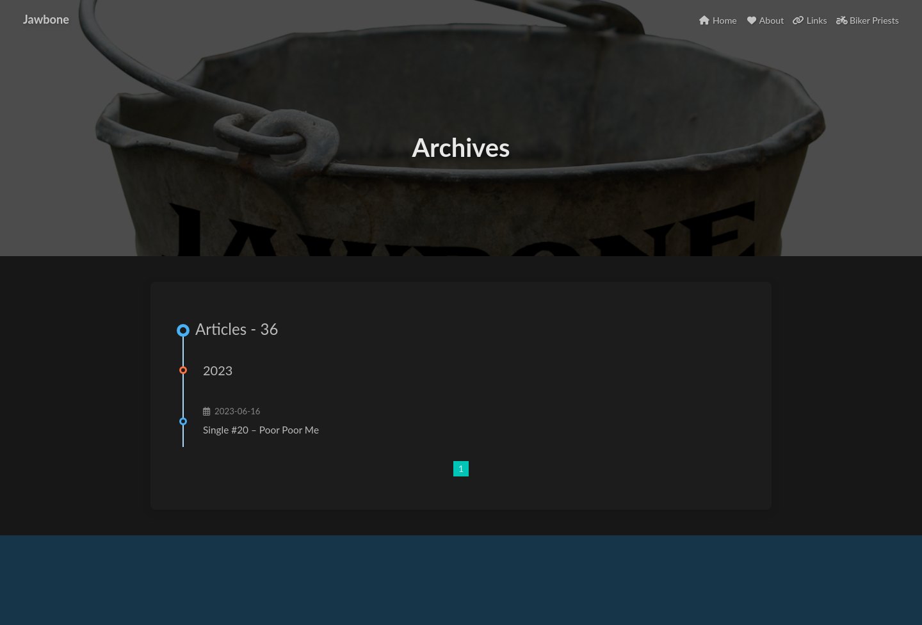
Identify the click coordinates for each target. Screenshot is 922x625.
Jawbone (46, 19)
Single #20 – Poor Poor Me (261, 429)
